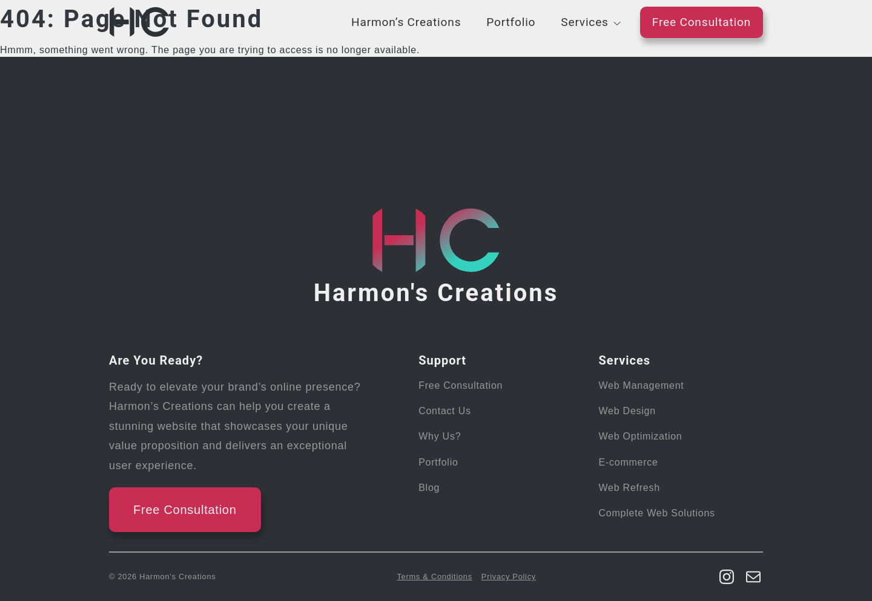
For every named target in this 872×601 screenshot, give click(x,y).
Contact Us (444, 411)
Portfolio (510, 22)
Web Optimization (640, 436)
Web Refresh (629, 487)
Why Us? (439, 436)
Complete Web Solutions (657, 513)
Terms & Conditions (434, 576)
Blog (429, 487)
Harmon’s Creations (406, 22)
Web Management (641, 385)
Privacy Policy (508, 576)
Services (584, 22)
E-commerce (628, 462)
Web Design (627, 411)
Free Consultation (701, 22)
